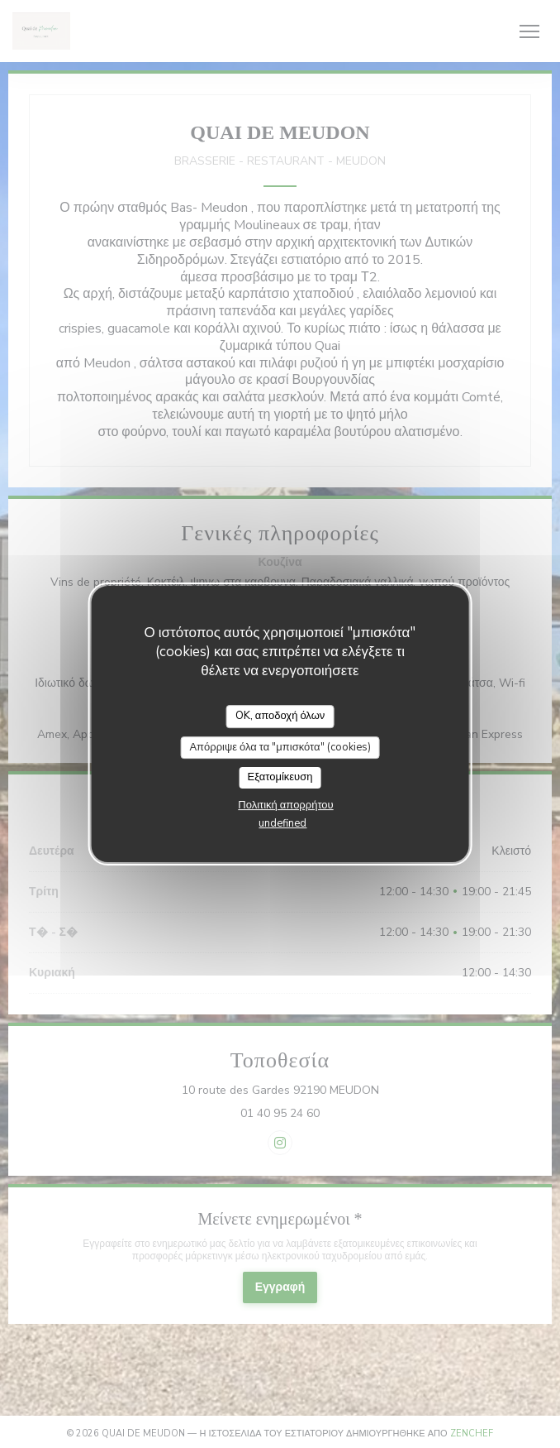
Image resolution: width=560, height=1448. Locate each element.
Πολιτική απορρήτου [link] (285, 805)
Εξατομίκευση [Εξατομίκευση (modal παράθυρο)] (280, 777)
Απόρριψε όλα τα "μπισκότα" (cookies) (279, 747)
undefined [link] (282, 823)
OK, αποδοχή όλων (280, 715)
